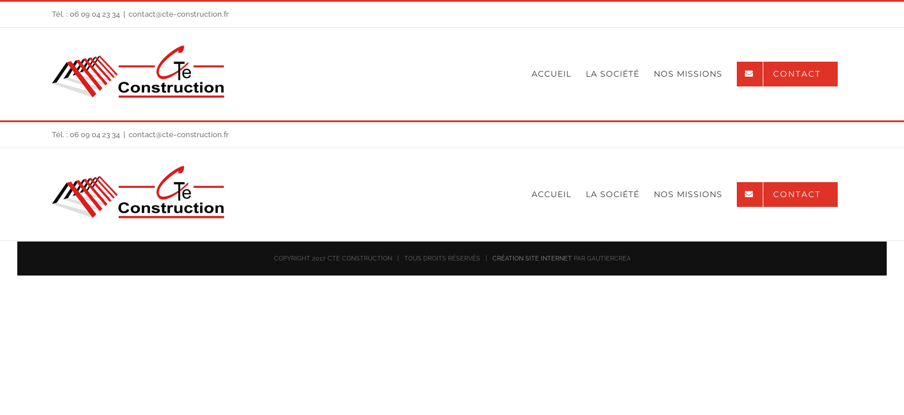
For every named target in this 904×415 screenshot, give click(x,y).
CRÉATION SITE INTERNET (532, 258)
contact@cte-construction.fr (179, 14)
